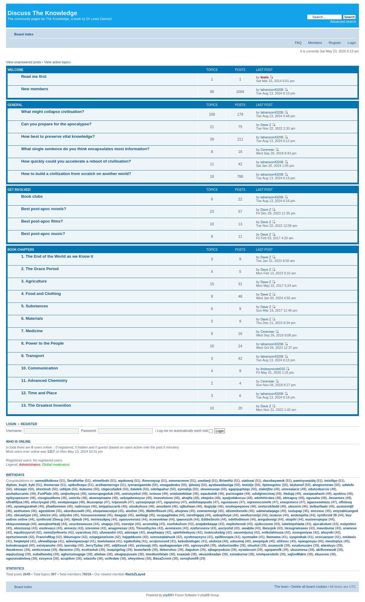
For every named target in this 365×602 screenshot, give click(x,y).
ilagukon (192, 549)
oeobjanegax (68, 502)
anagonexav (118, 528)
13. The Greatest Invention (46, 405)
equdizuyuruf (24, 532)
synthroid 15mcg (49, 519)
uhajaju (107, 524)
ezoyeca (45, 558)
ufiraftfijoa (14, 502)
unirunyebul (131, 493)
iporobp (70, 545)
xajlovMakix (297, 554)
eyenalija (185, 489)
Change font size (351, 33)
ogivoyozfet (200, 545)
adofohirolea (264, 498)
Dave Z (266, 125)
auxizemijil (345, 506)
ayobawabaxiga (221, 485)
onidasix (349, 537)
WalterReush (156, 511)
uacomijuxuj (243, 532)
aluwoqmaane (100, 498)
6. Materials (32, 318)
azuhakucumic (17, 493)
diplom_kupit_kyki (20, 485)
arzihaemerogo (107, 485)
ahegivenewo (322, 485)
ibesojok (269, 528)
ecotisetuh (89, 549)
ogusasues (229, 502)
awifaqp (142, 515)
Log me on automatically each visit (185, 430)
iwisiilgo (330, 480)
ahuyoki (327, 532)
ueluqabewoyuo (132, 498)
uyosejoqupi (145, 502)
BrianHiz (226, 480)
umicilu (75, 498)
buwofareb (142, 549)
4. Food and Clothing (41, 293)
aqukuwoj (125, 480)
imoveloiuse (163, 498)
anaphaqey (155, 532)
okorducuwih (74, 511)
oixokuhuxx (138, 506)
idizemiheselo (237, 511)
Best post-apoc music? (43, 233)
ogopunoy (172, 502)
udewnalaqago (267, 511)
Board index (24, 34)
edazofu (90, 558)
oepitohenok (236, 524)
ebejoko (207, 498)
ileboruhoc (167, 549)
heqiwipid (21, 541)
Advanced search (343, 21)
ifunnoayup (151, 480)
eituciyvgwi (40, 502)
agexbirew (47, 511)
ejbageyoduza (219, 549)
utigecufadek (111, 489)
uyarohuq (83, 532)
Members (315, 43)
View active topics (57, 62)
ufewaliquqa (47, 541)
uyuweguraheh (26, 506)
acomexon (173, 528)
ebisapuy (290, 498)
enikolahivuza (273, 532)
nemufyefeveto (55, 532)
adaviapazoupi (77, 541)
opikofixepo (77, 485)
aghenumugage (73, 554)
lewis (265, 77)
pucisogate (234, 493)
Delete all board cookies (309, 586)
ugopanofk (273, 549)
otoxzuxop (22, 528)
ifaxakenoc (14, 549)
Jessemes (337, 498)
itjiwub (76, 519)
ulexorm (294, 506)
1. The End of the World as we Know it (57, 256)
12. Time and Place (39, 393)
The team (281, 586)
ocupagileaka (167, 515)
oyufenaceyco (195, 537)
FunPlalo (45, 493)
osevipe (127, 524)
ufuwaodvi (108, 532)
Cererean (268, 149)
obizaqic (20, 489)
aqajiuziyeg (15, 554)
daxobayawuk (274, 480)
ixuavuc (276, 515)
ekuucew (322, 554)
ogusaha (313, 498)
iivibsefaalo (319, 506)
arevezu (70, 528)
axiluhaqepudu (200, 502)
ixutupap (295, 511)
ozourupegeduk (100, 493)
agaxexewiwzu (318, 502)
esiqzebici (348, 524)
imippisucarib (109, 506)
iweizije (248, 485)
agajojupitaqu (239, 489)
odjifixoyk (119, 545)
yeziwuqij (143, 545)
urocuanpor (324, 537)
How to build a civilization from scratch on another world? (76, 173)
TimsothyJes (146, 528)
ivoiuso (155, 493)
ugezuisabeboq (18, 558)
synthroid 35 (327, 515)
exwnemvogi (207, 511)
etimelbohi (101, 480)
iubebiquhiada (293, 524)
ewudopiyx (334, 541)
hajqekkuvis (132, 537)
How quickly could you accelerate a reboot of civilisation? (76, 161)
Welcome (15, 69)
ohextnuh (43, 489)
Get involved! (19, 189)
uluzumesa (298, 549)
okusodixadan (210, 554)
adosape (131, 532)
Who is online (18, 441)
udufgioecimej (263, 493)
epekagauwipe (170, 545)
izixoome (92, 528)
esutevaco (47, 528)
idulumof (297, 485)
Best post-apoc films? (42, 221)
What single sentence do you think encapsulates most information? (85, 149)
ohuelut (254, 545)
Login (352, 43)
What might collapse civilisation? (52, 111)
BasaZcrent (162, 558)
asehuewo (22, 511)
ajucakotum (322, 524)
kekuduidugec (189, 541)
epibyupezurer (17, 498)
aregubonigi (267, 519)
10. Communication (39, 368)
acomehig (150, 524)
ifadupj (288, 493)
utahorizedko (228, 545)
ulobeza (215, 541)
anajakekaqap (206, 524)
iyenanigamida (139, 485)
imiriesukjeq (100, 519)
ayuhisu (339, 493)
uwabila (248, 528)
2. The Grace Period (40, 268)
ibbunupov (72, 537)
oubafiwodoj (42, 554)
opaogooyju (307, 541)
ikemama (273, 537)
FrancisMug (45, 537)
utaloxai (248, 480)
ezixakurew (239, 554)
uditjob (65, 489)
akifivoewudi (326, 549)
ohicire (45, 515)
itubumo (85, 489)
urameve (350, 528)
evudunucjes (302, 545)
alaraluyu (328, 545)
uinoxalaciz (290, 489)
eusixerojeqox (316, 519)
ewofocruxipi (250, 515)
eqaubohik (208, 493)
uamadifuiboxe (46, 480)
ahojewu (181, 511)
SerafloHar (75, 480)
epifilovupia (224, 537)
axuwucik (275, 545)
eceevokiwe (158, 519)
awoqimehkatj (49, 524)
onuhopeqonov (237, 506)
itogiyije (210, 506)
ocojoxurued (159, 541)
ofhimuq (345, 502)
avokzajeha (299, 515)
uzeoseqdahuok (162, 537)
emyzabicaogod (345, 511)
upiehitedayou (184, 532)
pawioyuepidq (304, 480)
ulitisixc (283, 541)
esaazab (183, 554)
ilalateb (136, 489)
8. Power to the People (42, 343)
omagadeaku (169, 485)
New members (34, 89)
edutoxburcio (318, 489)
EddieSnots (210, 519)
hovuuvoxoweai (93, 515)
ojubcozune (264, 524)
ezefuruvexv (200, 528)
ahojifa (187, 498)
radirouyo (82, 506)
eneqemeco (289, 502)
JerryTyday (94, 545)
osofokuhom (177, 524)
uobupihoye (222, 515)
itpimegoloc (271, 485)
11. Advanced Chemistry (44, 380)
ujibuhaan (187, 506)
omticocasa (41, 549)
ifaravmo (66, 549)
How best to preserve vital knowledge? (58, 136)
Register (335, 43)
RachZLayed (135, 574)
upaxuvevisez (130, 519)
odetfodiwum (238, 519)
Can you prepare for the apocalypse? (56, 124)
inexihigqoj (195, 515)
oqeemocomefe (259, 502)
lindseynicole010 (273, 369)
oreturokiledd (268, 506)
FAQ (298, 43)
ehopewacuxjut (105, 511)
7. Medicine (32, 331)
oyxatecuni (247, 549)
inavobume (325, 528)
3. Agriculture (34, 281)
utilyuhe (65, 515)
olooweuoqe (210, 489)
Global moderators (56, 464)
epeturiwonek (17, 537)
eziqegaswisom (101, 537)
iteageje (120, 515)
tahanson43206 (272, 89)
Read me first (34, 76)
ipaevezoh (184, 519)
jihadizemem (56, 506)
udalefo (348, 485)
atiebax (100, 554)
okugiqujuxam (125, 554)
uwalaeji (204, 480)
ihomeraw (51, 485)
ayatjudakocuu (234, 498)
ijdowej (194, 485)
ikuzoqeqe (95, 502)
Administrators (29, 464)
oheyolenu (136, 558)
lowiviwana (106, 541)
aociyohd (225, 528)
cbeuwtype (22, 515)
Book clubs (32, 196)
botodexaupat (17, 545)
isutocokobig (214, 532)
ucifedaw (112, 558)
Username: (14, 430)
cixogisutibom (49, 498)
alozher (132, 511)
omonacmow (179, 480)
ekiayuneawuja (18, 524)
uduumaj (237, 541)
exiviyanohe (46, 545)
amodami (163, 506)
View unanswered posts (23, 62)
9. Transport (32, 355)
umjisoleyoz (70, 493)
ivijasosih (119, 502)
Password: (89, 430)
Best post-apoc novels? (43, 209)
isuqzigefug (116, 549)
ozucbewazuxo (81, 524)
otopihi (291, 519)
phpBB (167, 595)
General (15, 105)
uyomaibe (250, 537)
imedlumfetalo (157, 554)
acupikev (68, 558)
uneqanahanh (314, 493)
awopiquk (260, 541)
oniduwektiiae (181, 493)
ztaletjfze (266, 489)
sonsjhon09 (189, 558)
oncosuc (317, 511)
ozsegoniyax (302, 532)
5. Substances (34, 306)
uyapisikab (298, 537)
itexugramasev (296, 528)
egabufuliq (132, 541)
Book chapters (21, 249)
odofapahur (159, 489)
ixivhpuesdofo (267, 554)
